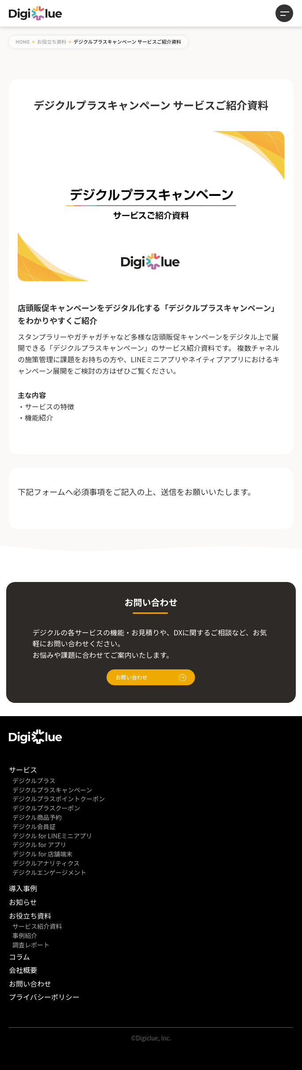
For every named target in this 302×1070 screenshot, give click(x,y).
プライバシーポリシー (44, 996)
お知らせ (23, 902)
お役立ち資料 (51, 41)
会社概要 (23, 970)
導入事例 (23, 888)
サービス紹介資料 (37, 926)
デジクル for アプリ (39, 844)
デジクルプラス (33, 780)
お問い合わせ (150, 677)
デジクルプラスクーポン (46, 807)
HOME (22, 41)
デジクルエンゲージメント (49, 872)
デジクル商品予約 (37, 817)
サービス (23, 769)
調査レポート (31, 944)
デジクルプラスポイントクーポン (58, 798)
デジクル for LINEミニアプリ (52, 835)
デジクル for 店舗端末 (42, 853)
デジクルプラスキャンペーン (52, 789)
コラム (19, 956)
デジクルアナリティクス (46, 863)
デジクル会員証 (34, 826)
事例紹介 (24, 935)
